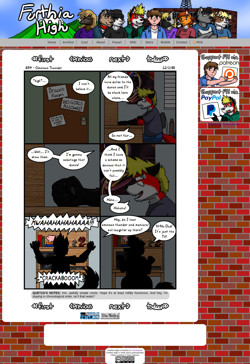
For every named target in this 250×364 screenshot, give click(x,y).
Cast (84, 42)
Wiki (133, 42)
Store (149, 42)
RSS (198, 42)
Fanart (117, 42)
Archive (68, 42)
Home (52, 42)
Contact (181, 42)
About (100, 42)
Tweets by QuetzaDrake (224, 124)
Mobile (165, 42)
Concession (137, 350)
